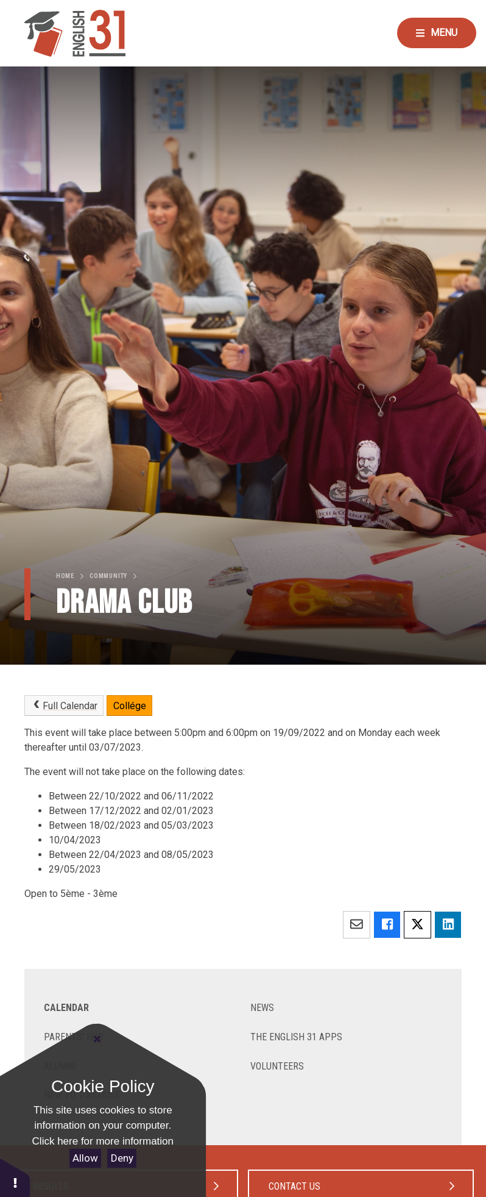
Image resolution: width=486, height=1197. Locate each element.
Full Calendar (63, 705)
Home (65, 576)
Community (108, 576)
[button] (15, 1177)
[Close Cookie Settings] (97, 1039)
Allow (85, 1158)
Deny (122, 1158)
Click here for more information (103, 1141)
